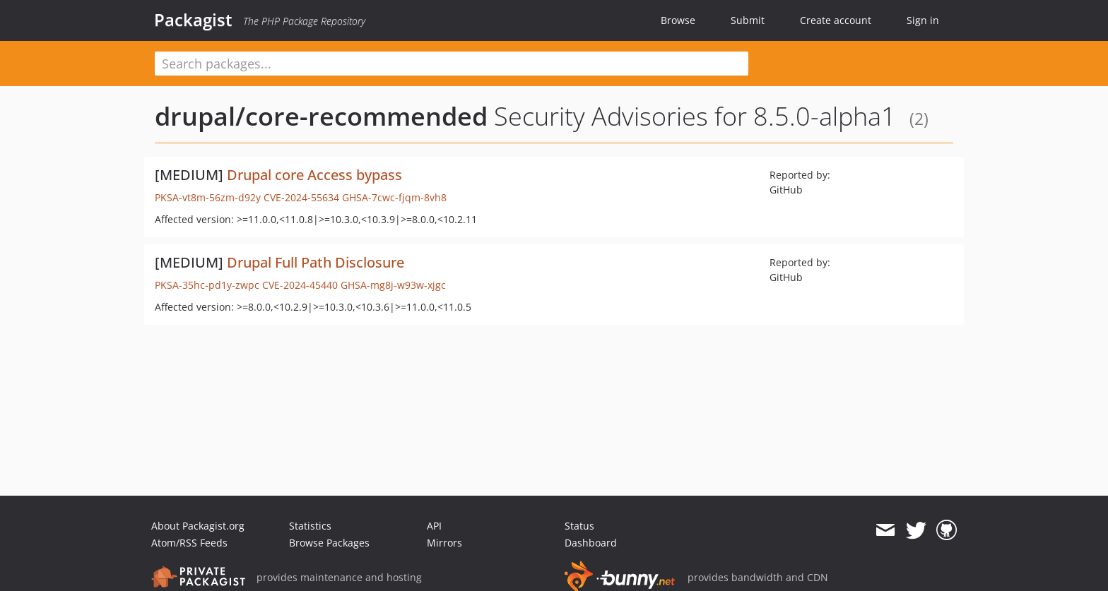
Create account (835, 20)
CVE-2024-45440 (300, 285)
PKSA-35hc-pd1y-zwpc (207, 285)
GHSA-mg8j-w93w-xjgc (393, 285)
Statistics (310, 525)
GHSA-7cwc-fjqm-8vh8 (394, 197)
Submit (748, 20)
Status (579, 525)
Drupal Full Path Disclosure (315, 262)
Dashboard (591, 542)
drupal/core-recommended (321, 116)
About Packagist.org (197, 525)
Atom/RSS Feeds (189, 542)
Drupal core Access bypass (314, 174)
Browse (678, 20)
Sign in (923, 20)
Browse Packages (329, 542)
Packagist (193, 19)
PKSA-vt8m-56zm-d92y (208, 197)
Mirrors (444, 542)
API (434, 525)
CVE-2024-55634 (301, 197)
